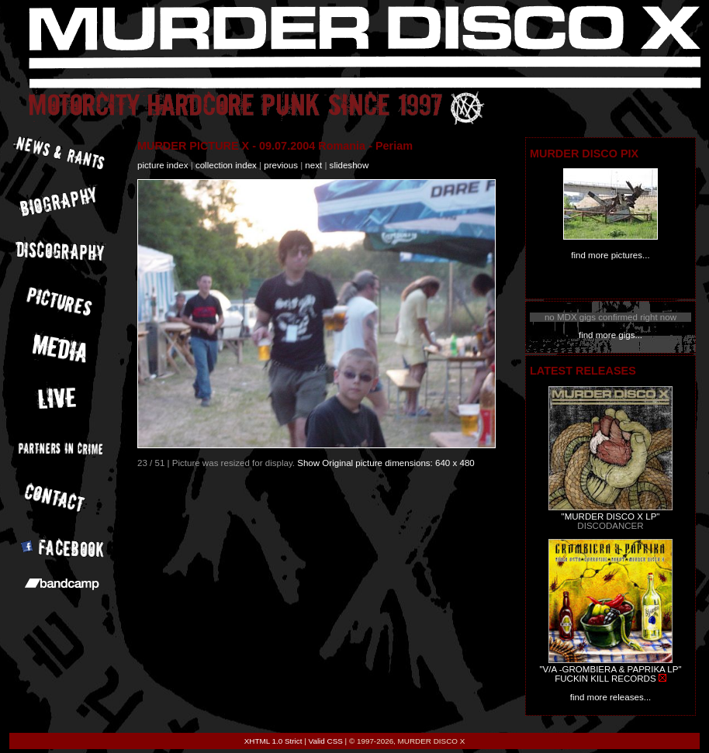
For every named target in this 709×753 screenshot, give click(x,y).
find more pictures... (610, 255)
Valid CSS (326, 741)
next (313, 165)
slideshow (349, 165)
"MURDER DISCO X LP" (611, 516)
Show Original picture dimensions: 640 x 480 (386, 463)
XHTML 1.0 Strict (273, 741)
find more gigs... (610, 335)
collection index (226, 165)
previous (281, 165)
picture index (162, 165)
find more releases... (611, 697)
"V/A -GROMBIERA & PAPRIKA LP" (610, 669)
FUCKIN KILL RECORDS (605, 678)
